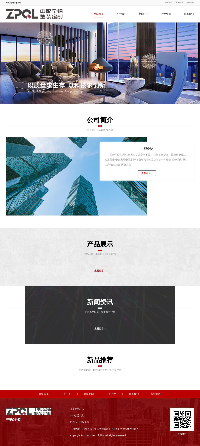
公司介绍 (66, 394)
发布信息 (179, 3)
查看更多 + (147, 173)
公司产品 (111, 394)
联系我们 (189, 13)
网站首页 (99, 13)
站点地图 (156, 394)
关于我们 (121, 13)
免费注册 (190, 3)
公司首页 (44, 394)
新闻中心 (144, 13)
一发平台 (168, 3)
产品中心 (166, 13)
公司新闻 (89, 394)
